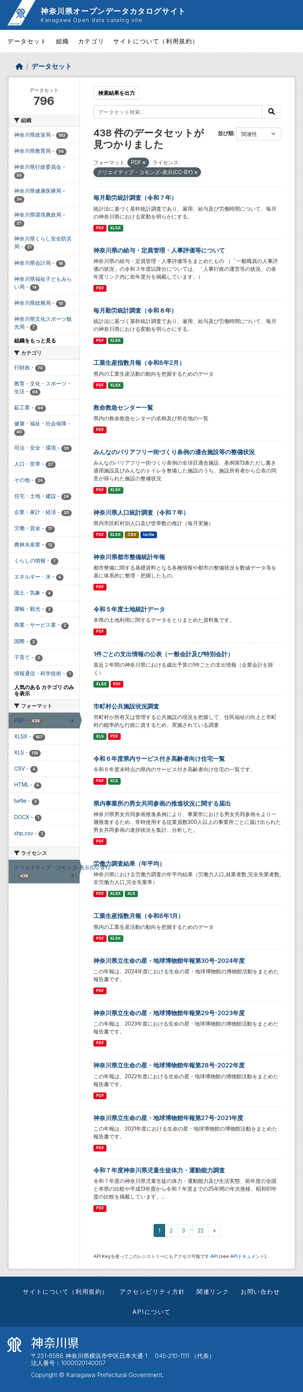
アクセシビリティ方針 (152, 1291)
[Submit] (271, 111)
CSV (131, 534)
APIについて (151, 1311)
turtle (148, 534)
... (191, 1228)
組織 (62, 41)
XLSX (115, 228)
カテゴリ (91, 41)
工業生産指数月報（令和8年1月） (138, 916)
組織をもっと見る (35, 340)
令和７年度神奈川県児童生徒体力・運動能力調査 (159, 1170)
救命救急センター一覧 (123, 407)
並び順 (226, 133)
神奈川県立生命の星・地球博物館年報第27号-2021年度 (168, 1118)
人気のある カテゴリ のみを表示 (44, 690)
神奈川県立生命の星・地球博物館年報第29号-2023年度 (169, 1013)
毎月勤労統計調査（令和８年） (135, 310)
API (214, 1256)
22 (201, 1230)
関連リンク (213, 1291)
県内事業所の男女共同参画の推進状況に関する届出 (162, 803)
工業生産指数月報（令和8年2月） (139, 362)
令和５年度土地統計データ (129, 609)
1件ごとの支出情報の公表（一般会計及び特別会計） (163, 654)
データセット (27, 41)
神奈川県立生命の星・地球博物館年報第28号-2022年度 (169, 1065)
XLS (100, 736)
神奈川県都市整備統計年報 (129, 557)
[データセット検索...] (177, 111)
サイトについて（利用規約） (156, 41)
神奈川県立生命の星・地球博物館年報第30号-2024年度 (169, 960)
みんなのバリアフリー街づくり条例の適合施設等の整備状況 (174, 452)
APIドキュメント (247, 1256)
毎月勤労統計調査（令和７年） (135, 197)
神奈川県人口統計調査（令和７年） (141, 512)
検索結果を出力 (116, 93)
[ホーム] (19, 66)
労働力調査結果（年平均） (129, 863)
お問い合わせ (260, 1291)
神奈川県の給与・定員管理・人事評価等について (159, 250)
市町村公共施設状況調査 (126, 706)
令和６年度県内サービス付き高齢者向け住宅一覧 (159, 758)
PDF (100, 228)
